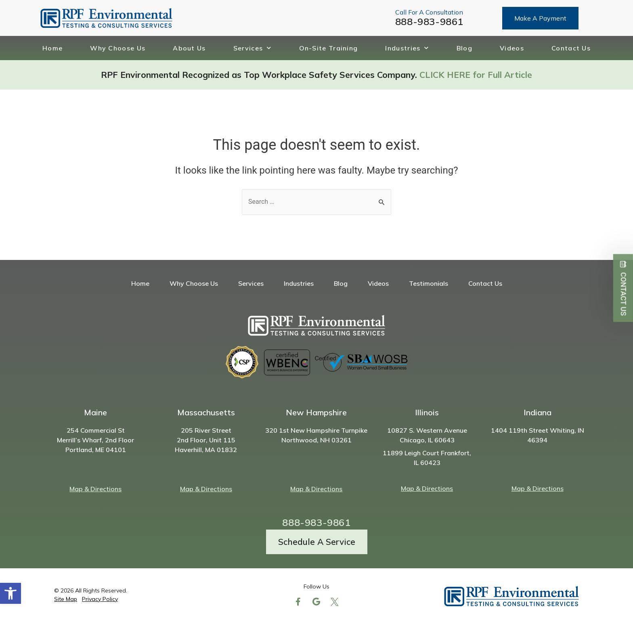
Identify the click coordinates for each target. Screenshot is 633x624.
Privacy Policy (100, 599)
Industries (407, 48)
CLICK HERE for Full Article (475, 74)
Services (252, 48)
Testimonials (428, 283)
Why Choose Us (117, 48)
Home (52, 48)
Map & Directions (95, 489)
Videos (512, 48)
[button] (10, 593)
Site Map (65, 599)
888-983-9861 (429, 21)
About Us (189, 48)
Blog (464, 48)
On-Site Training (328, 48)
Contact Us (571, 48)
